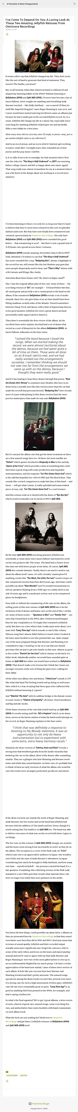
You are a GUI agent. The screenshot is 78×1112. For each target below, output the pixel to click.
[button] (7, 34)
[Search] (74, 4)
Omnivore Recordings (42, 235)
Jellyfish (23, 1075)
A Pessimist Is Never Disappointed (22, 4)
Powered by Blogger (39, 1104)
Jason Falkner (12, 1075)
